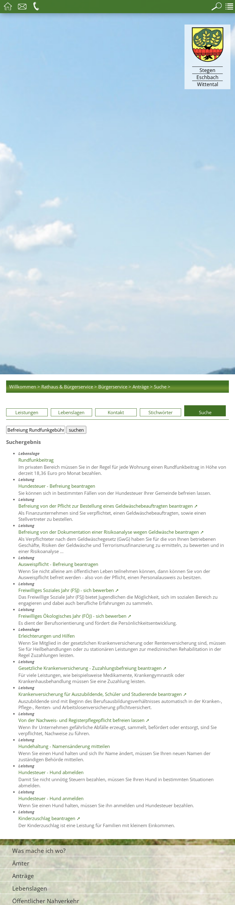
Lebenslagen (71, 412)
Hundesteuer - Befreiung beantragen (56, 486)
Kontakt (116, 412)
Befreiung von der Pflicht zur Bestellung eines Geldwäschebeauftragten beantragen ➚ (108, 506)
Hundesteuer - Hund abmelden (51, 772)
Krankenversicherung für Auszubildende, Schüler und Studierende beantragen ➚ (102, 694)
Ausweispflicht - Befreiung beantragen (58, 564)
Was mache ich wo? (38, 850)
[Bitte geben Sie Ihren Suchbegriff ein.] (35, 430)
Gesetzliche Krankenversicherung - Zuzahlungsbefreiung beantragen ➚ (92, 668)
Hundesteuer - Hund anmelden (51, 798)
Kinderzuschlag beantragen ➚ (49, 818)
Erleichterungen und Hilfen (46, 636)
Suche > (162, 387)
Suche (205, 412)
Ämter (20, 863)
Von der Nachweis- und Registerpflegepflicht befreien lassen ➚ (84, 720)
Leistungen (26, 412)
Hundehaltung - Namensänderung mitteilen (64, 746)
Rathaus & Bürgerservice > (69, 387)
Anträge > (142, 387)
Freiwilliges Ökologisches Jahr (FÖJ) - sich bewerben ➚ (75, 616)
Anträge (23, 876)
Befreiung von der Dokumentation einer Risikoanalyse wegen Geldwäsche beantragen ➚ (111, 532)
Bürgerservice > (114, 387)
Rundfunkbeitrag (36, 460)
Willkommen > (24, 387)
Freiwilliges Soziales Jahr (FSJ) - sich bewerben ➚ (68, 590)
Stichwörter (160, 412)
